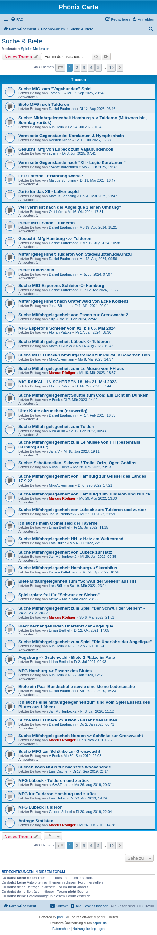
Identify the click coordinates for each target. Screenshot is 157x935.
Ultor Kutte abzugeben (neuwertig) (52, 411)
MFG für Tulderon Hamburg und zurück (57, 793)
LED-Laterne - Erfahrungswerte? (50, 176)
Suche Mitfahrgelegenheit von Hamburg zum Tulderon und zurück (84, 494)
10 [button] (111, 67)
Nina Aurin (57, 431)
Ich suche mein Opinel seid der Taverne (57, 523)
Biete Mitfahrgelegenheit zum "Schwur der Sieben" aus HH (77, 581)
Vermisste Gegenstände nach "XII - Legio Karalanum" (72, 162)
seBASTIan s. (59, 785)
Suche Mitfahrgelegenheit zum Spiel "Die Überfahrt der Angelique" (85, 641)
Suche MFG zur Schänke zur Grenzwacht (59, 751)
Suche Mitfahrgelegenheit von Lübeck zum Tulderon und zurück (82, 509)
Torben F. (56, 93)
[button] (60, 67)
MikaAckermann (61, 359)
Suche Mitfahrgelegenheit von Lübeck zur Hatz (65, 552)
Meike (53, 599)
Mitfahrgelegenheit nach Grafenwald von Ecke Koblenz (73, 301)
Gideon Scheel (60, 812)
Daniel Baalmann (62, 109)
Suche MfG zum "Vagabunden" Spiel (55, 88)
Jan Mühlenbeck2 (62, 514)
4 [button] (91, 67)
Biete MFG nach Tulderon (43, 104)
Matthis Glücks (60, 346)
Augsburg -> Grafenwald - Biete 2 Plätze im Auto (66, 657)
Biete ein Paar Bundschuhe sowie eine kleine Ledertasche (76, 686)
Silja (52, 319)
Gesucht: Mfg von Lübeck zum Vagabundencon (65, 149)
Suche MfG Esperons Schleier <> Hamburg (61, 285)
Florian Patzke (60, 332)
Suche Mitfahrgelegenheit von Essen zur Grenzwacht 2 (73, 314)
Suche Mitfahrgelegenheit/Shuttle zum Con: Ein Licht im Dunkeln (83, 395)
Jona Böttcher (59, 306)
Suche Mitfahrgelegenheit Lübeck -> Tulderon (64, 341)
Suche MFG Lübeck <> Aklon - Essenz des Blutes (67, 720)
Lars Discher (59, 771)
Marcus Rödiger (62, 373)
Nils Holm (56, 127)
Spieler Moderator (35, 49)
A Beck (54, 399)
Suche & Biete (22, 41)
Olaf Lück (56, 212)
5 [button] (98, 67)
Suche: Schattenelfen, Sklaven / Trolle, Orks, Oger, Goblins (77, 462)
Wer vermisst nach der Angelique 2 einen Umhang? (69, 207)
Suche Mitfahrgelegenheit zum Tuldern (57, 426)
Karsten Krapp (60, 140)
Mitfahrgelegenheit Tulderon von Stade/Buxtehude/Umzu (75, 254)
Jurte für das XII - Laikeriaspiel (48, 191)
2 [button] (77, 67)
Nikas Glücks (59, 467)
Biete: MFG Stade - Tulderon (46, 223)
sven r (53, 153)
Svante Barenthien (63, 167)
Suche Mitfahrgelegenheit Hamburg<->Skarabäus (67, 567)
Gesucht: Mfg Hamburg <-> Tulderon (54, 238)
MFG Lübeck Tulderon (40, 807)
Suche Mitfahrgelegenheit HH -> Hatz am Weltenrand (70, 538)
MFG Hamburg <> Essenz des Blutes (55, 670)
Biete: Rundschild (36, 270)
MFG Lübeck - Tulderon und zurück (53, 780)
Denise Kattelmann (63, 243)
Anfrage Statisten (35, 820)
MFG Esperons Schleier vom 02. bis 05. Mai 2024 (67, 328)
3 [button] (84, 67)
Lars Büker (57, 543)
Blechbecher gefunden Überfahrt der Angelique (65, 626)
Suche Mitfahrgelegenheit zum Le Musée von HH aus (71, 368)
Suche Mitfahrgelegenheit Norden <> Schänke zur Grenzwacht (80, 735)
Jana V (54, 451)
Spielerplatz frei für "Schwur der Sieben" (59, 594)
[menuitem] (17, 19)
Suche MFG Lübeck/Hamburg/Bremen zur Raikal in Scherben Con (84, 355)
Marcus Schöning (62, 180)
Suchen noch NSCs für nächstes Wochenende (64, 767)
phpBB (62, 917)
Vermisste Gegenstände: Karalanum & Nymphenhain (71, 135)
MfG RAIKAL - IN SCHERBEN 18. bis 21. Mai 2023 (67, 381)
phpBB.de (100, 923)
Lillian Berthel (59, 527)
